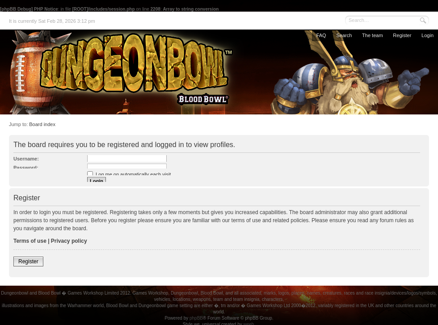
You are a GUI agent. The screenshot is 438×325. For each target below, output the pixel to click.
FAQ (321, 35)
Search (344, 35)
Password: (25, 167)
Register (402, 35)
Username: (26, 158)
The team (372, 35)
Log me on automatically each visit (129, 174)
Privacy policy (69, 241)
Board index (42, 124)
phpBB (196, 318)
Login (427, 35)
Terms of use (29, 241)
